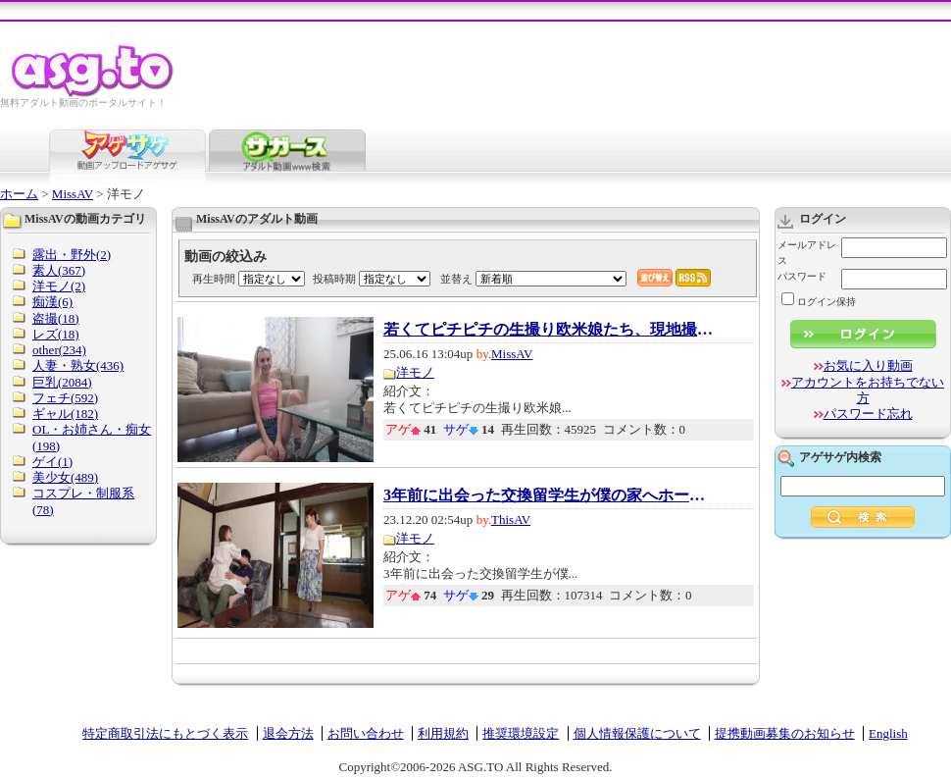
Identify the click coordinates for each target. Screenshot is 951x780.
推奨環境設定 (520, 733)
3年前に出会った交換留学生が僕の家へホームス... (550, 495)
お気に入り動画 (868, 365)
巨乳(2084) (62, 382)
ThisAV (510, 519)
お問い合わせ (365, 733)
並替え (456, 279)
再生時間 (213, 279)
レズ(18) (55, 334)
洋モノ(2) (58, 286)
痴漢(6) (52, 301)
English (888, 733)
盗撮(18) (55, 318)
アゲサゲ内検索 (840, 457)
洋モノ (415, 372)
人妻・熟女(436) (78, 365)
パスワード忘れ (868, 413)
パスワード (801, 276)
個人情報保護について (637, 733)
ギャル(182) (65, 413)
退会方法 (288, 733)
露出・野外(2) (71, 254)
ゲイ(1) (52, 461)
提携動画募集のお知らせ (785, 733)
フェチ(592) (65, 397)
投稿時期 (334, 279)
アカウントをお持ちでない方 (867, 390)
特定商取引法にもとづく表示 (165, 733)
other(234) (59, 349)
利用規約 (443, 733)
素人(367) (58, 270)
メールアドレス (806, 252)
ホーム (19, 193)
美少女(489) (65, 477)
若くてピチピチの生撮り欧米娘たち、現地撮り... (550, 330)
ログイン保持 (818, 301)
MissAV (72, 193)
